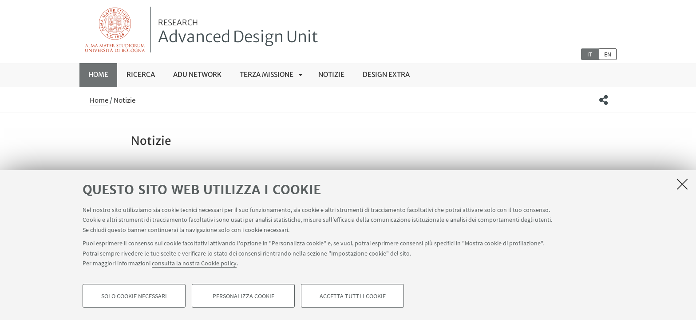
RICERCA (141, 74)
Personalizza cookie (243, 296)
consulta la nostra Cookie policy (194, 263)
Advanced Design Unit (238, 32)
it (590, 54)
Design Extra (386, 74)
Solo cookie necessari (134, 296)
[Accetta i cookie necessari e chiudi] (682, 184)
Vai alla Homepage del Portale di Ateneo (115, 29)
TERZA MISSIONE (266, 74)
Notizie (331, 74)
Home (98, 74)
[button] (603, 100)
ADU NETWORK (197, 74)
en (607, 54)
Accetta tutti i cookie (353, 296)
